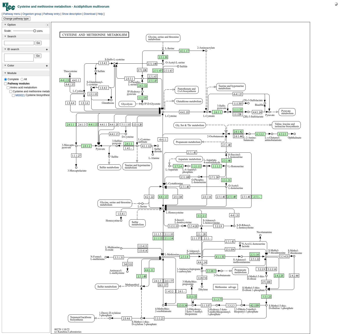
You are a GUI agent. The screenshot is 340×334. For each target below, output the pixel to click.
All (24, 80)
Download (89, 13)
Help (100, 13)
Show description (72, 13)
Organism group (32, 13)
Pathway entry (51, 13)
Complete (12, 80)
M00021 (20, 96)
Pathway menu (11, 13)
